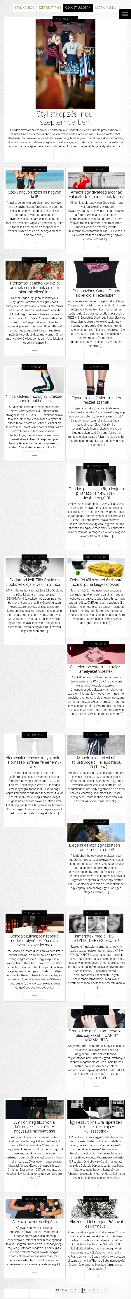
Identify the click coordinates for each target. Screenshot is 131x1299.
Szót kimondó (105, 7)
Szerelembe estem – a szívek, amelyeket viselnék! (96, 669)
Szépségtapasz (50, 7)
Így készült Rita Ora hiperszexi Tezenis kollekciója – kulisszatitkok (96, 1126)
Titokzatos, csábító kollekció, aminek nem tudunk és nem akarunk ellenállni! (34, 287)
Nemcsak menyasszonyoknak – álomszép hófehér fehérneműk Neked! (34, 762)
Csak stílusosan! (78, 7)
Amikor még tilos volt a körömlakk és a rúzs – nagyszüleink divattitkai (34, 1126)
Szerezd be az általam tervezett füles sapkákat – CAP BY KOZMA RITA (96, 1035)
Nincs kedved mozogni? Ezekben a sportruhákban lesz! (34, 398)
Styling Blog (25, 7)
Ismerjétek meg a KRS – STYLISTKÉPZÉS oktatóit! (96, 938)
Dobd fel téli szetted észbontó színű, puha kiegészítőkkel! (96, 582)
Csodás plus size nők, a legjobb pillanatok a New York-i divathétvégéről (96, 493)
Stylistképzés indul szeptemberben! (65, 118)
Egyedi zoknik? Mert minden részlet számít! (96, 400)
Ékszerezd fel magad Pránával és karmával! (96, 1223)
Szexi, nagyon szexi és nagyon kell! (34, 194)
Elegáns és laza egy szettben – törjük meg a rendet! (96, 847)
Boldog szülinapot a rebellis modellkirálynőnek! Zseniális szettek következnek (34, 940)
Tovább (65, 155)
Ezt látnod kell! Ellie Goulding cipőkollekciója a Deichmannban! (34, 582)
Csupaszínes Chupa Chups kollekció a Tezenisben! (96, 293)
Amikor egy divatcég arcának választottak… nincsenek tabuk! (96, 194)
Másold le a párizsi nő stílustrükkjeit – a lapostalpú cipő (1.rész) (96, 762)
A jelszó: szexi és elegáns (34, 1221)
